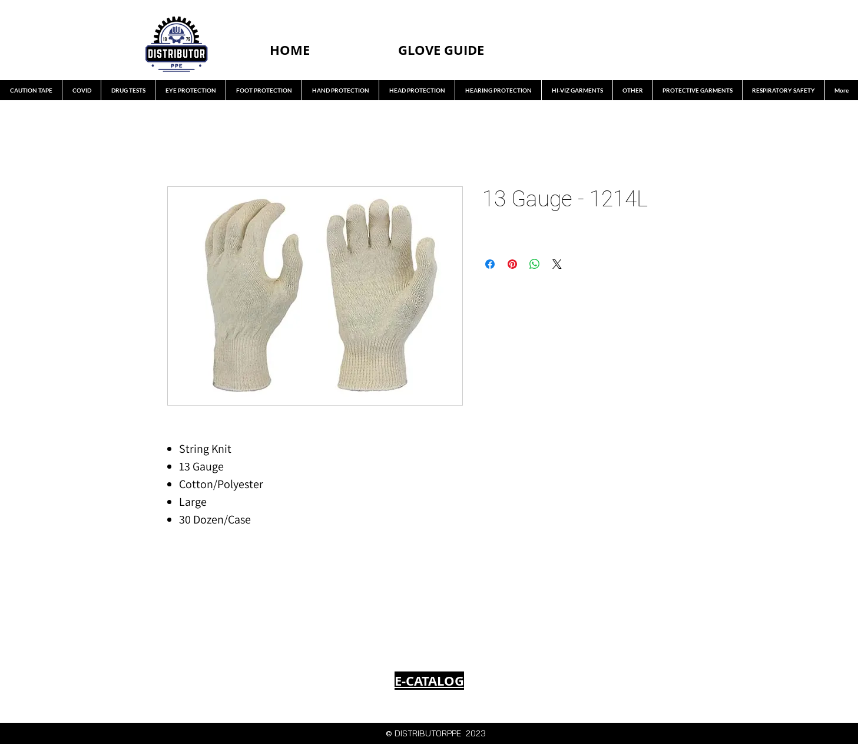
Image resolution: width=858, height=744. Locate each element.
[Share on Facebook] (490, 264)
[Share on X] (557, 264)
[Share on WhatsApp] (535, 264)
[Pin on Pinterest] (512, 264)
